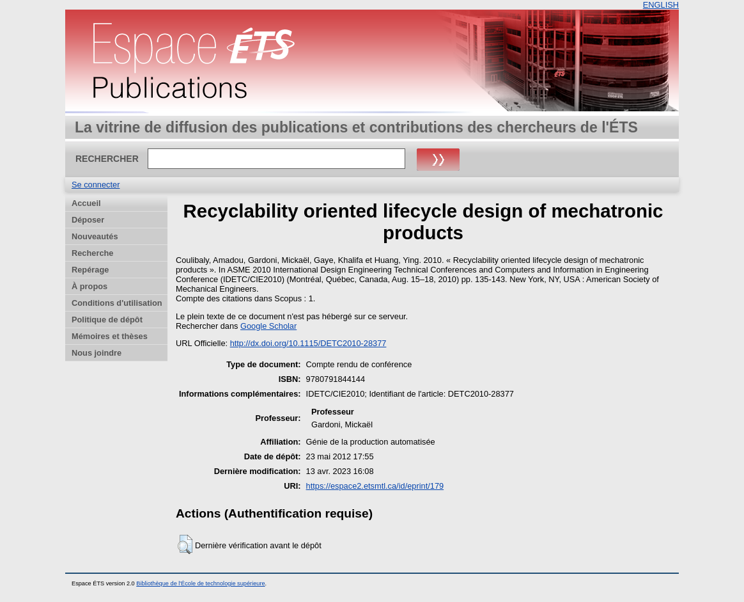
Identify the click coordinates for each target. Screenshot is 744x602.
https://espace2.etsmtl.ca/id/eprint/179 (375, 486)
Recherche (92, 253)
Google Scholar (268, 326)
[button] (185, 544)
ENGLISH (661, 5)
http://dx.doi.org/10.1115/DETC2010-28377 (308, 343)
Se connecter (96, 184)
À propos (89, 286)
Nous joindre (96, 353)
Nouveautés (95, 236)
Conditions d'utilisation (117, 303)
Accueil (86, 203)
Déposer (88, 220)
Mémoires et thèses (110, 336)
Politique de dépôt (107, 319)
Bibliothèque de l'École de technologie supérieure (200, 583)
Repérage (90, 269)
